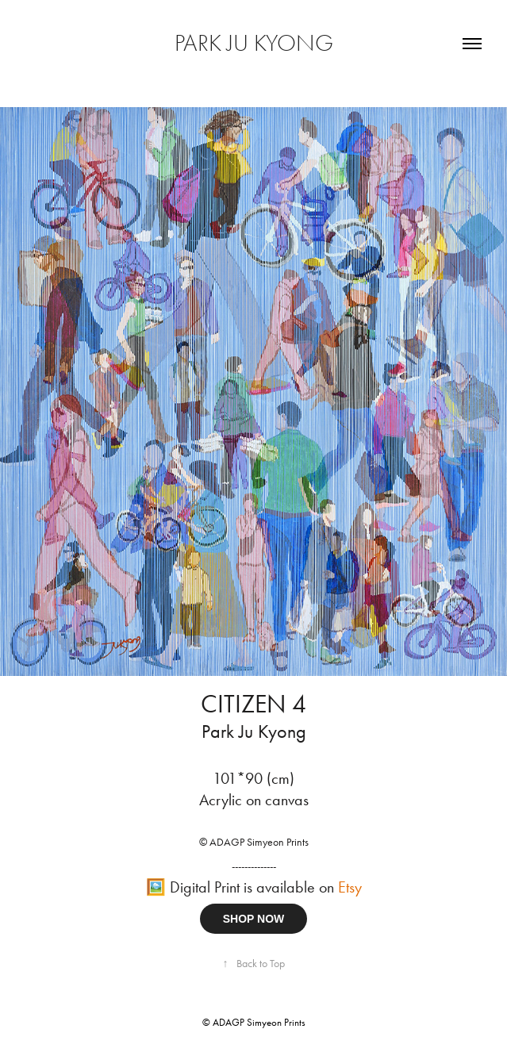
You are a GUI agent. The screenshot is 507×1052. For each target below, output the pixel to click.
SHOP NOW (254, 918)
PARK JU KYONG (254, 43)
